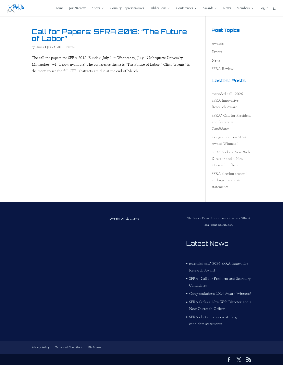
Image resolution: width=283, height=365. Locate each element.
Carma (40, 47)
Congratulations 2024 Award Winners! (220, 294)
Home (58, 8)
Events (70, 47)
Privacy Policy (40, 347)
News (227, 8)
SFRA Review (222, 69)
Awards (207, 8)
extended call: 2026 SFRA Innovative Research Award (227, 100)
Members (243, 8)
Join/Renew (77, 8)
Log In (263, 8)
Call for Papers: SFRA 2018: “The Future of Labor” (109, 35)
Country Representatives (127, 8)
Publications (157, 8)
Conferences (184, 8)
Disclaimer (94, 347)
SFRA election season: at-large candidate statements (229, 180)
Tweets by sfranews (124, 218)
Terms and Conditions (68, 347)
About (95, 8)
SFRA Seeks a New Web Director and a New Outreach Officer (231, 158)
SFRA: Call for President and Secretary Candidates (231, 122)
